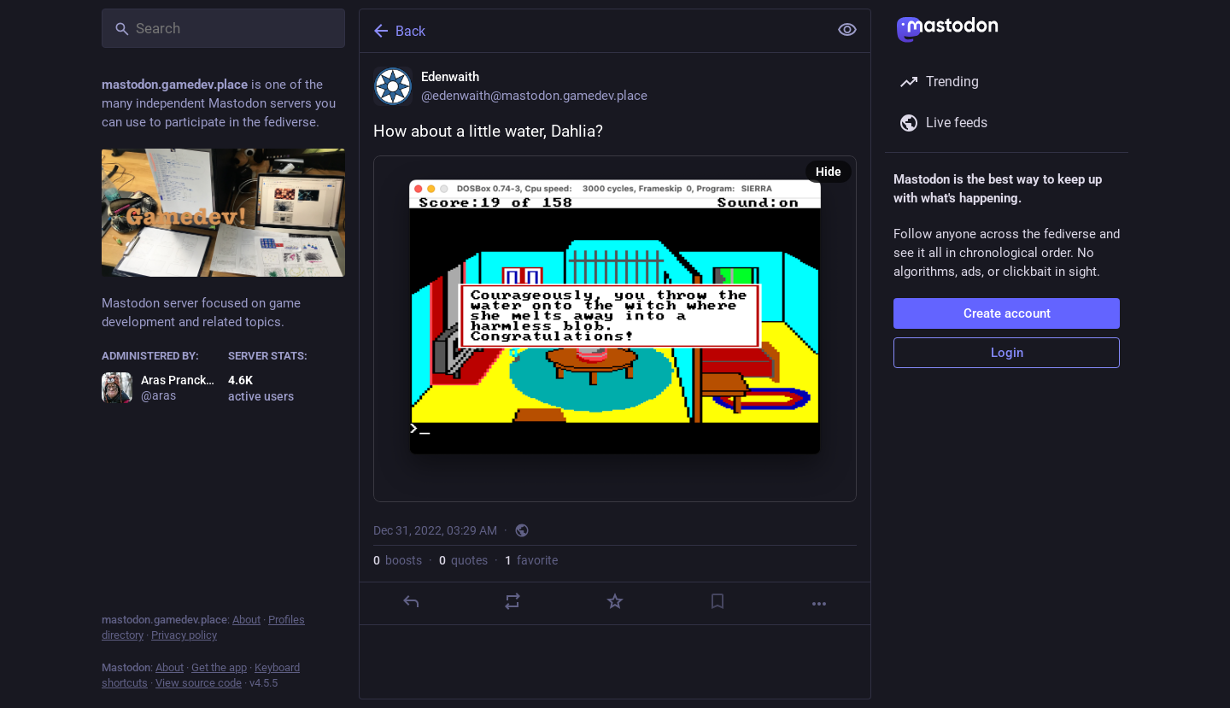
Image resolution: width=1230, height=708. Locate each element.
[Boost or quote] (512, 601)
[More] (819, 604)
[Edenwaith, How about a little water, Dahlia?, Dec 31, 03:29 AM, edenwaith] (615, 339)
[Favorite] (615, 601)
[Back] (592, 30)
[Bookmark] (717, 601)
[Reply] (411, 601)
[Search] (223, 28)
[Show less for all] (847, 29)
